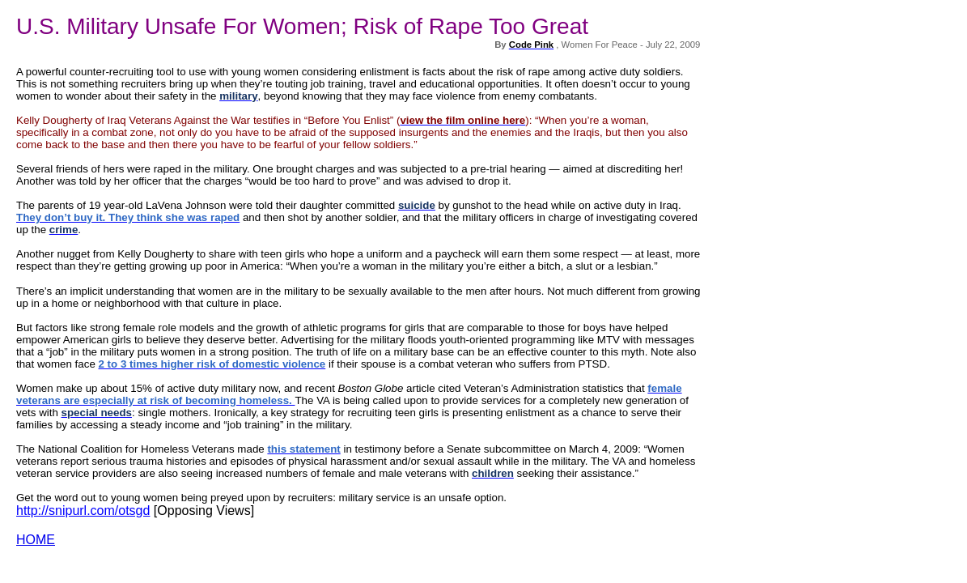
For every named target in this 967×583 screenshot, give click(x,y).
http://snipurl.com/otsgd (83, 510)
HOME (35, 540)
